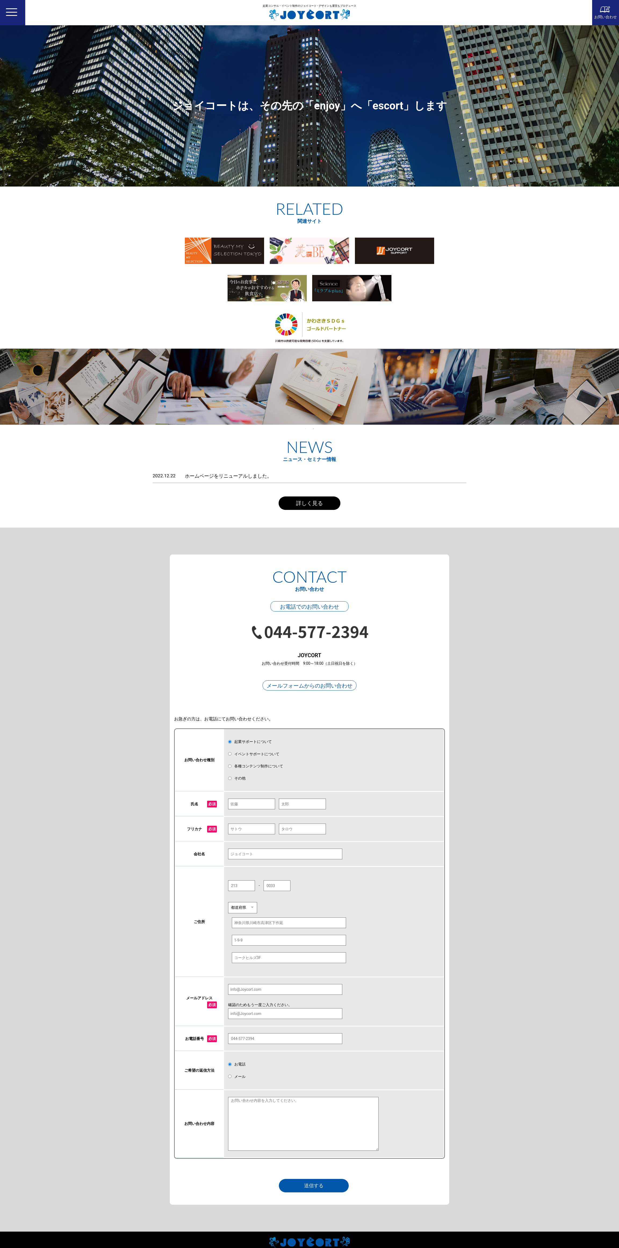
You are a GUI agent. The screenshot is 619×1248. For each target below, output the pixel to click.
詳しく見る (309, 503)
